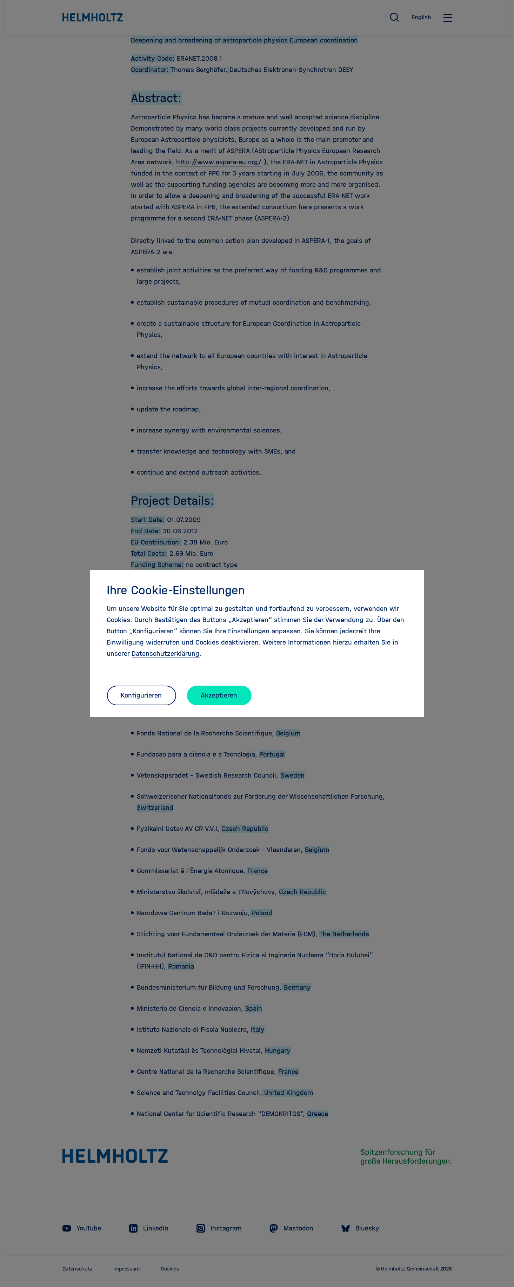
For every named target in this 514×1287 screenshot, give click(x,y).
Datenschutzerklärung (165, 653)
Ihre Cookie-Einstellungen (176, 590)
